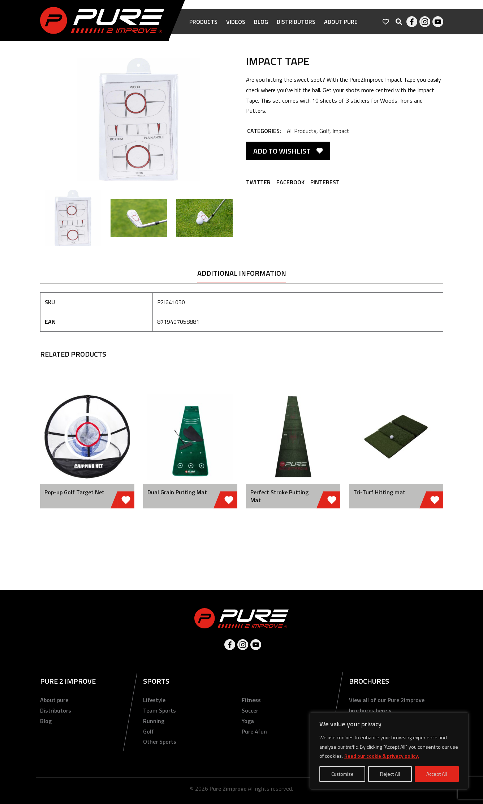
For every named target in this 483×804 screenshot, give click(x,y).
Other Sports (159, 741)
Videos (235, 21)
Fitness (251, 700)
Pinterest (325, 182)
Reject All (390, 774)
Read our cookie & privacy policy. (381, 756)
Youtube (438, 21)
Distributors (296, 21)
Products (203, 21)
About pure (341, 21)
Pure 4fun (254, 731)
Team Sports (159, 710)
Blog (261, 21)
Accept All (436, 774)
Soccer (250, 710)
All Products (301, 130)
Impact (340, 130)
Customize (342, 774)
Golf (324, 130)
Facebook (412, 21)
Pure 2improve (228, 788)
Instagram (425, 21)
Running (153, 721)
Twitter (258, 182)
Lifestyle (154, 700)
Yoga (248, 721)
